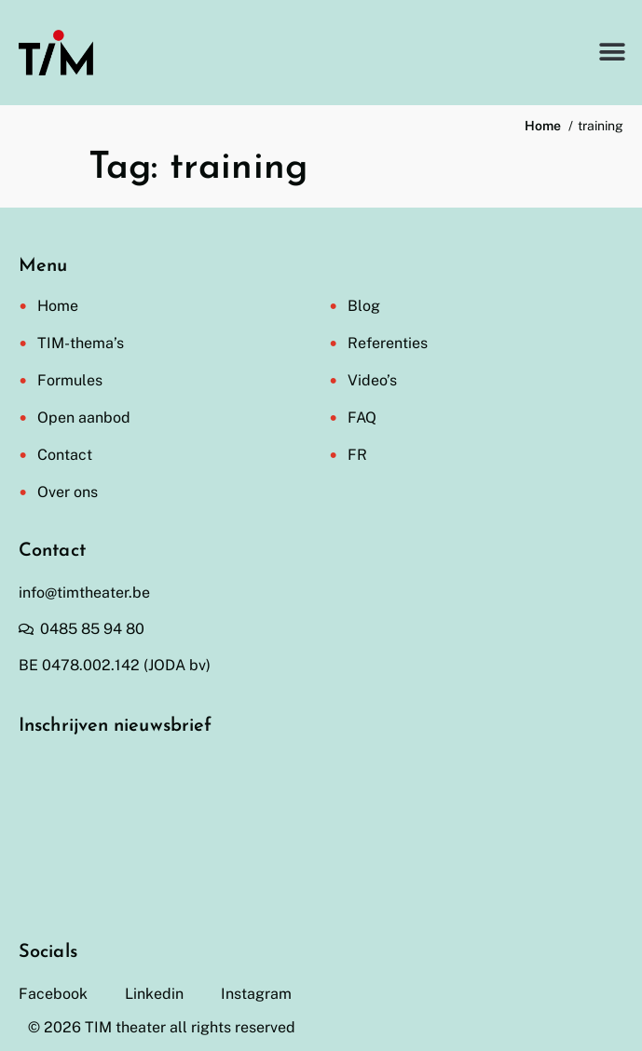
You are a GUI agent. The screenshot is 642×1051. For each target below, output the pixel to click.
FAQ (362, 417)
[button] (612, 53)
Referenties (388, 343)
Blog (364, 306)
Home (57, 306)
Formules (69, 380)
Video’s (372, 380)
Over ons (67, 492)
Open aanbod (83, 417)
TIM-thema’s (80, 343)
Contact (64, 455)
